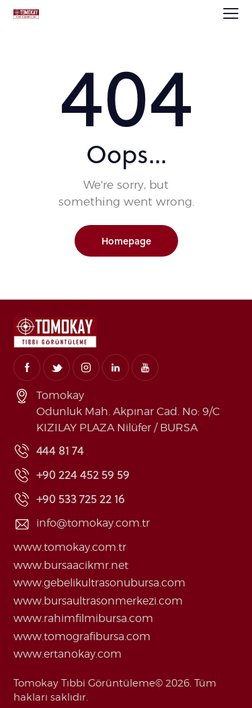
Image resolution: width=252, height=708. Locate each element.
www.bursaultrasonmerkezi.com (98, 600)
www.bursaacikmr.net (70, 565)
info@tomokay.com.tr (93, 523)
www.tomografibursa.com (82, 636)
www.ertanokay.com (67, 654)
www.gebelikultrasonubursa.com (99, 582)
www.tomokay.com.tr (69, 547)
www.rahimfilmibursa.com (83, 618)
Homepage (126, 241)
